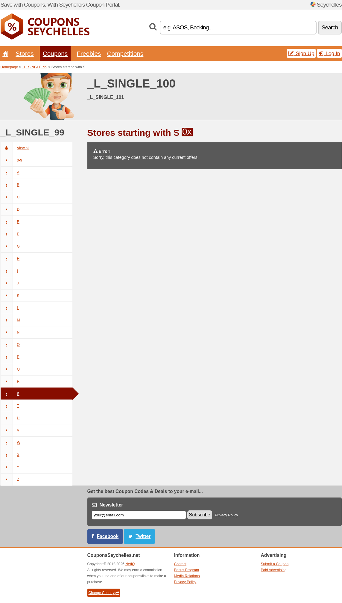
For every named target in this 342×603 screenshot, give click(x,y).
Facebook (108, 536)
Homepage (9, 67)
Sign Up (301, 53)
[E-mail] (139, 515)
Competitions (125, 53)
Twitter (143, 536)
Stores (25, 53)
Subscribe (199, 514)
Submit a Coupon (275, 564)
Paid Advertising (274, 570)
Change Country (104, 593)
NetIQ (130, 564)
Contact (180, 564)
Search (330, 27)
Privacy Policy (226, 515)
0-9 (11, 160)
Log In (329, 53)
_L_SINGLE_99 (34, 67)
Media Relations (187, 576)
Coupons (55, 53)
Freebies (89, 53)
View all (15, 148)
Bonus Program (186, 570)
